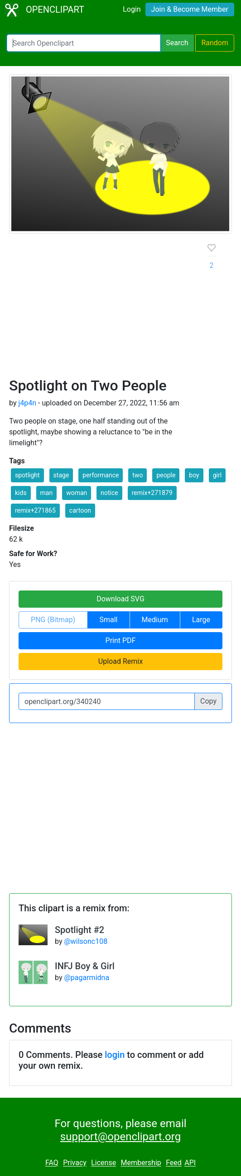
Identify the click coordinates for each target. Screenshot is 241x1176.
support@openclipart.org (120, 1136)
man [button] (46, 492)
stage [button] (61, 475)
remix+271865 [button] (35, 510)
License (103, 1163)
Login (131, 9)
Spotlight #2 (79, 929)
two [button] (137, 475)
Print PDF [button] (121, 640)
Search (177, 42)
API (190, 1163)
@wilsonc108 (85, 941)
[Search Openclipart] (83, 43)
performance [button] (100, 475)
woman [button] (76, 492)
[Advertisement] (101, 309)
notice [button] (109, 492)
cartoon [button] (80, 510)
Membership (140, 1163)
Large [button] (201, 619)
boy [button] (194, 475)
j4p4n (27, 403)
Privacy (75, 1163)
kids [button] (21, 492)
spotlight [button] (27, 475)
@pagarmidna (86, 977)
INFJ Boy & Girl (85, 966)
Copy (208, 701)
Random (214, 42)
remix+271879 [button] (152, 492)
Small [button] (108, 619)
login (115, 1054)
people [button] (165, 475)
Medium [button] (155, 619)
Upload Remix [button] (120, 661)
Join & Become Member (189, 9)
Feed (174, 1163)
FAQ (51, 1163)
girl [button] (217, 475)
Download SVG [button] (120, 599)
